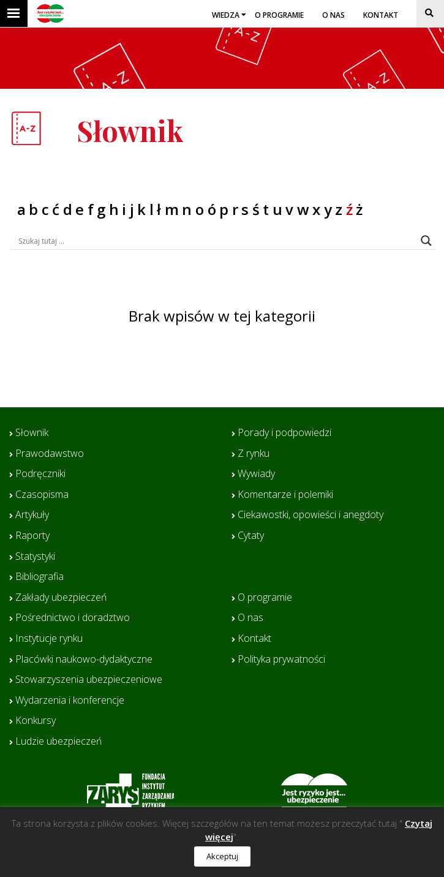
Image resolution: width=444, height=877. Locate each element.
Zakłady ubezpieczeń (61, 597)
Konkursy (35, 720)
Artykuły (32, 515)
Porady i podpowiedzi (284, 432)
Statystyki (35, 556)
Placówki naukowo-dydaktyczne (83, 659)
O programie (279, 15)
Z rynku (253, 453)
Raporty (32, 535)
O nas (333, 15)
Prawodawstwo (49, 453)
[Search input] (216, 240)
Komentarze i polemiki (285, 494)
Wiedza (225, 15)
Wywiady (256, 474)
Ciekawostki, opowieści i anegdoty (310, 515)
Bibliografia (39, 576)
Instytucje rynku (49, 638)
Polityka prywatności (281, 659)
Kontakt (380, 15)
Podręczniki (40, 474)
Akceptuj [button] (222, 856)
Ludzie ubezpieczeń (58, 741)
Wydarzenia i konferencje (69, 700)
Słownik (31, 432)
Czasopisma (42, 494)
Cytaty (251, 535)
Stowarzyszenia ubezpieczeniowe (88, 679)
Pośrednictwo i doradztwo (72, 617)
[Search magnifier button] (426, 240)
